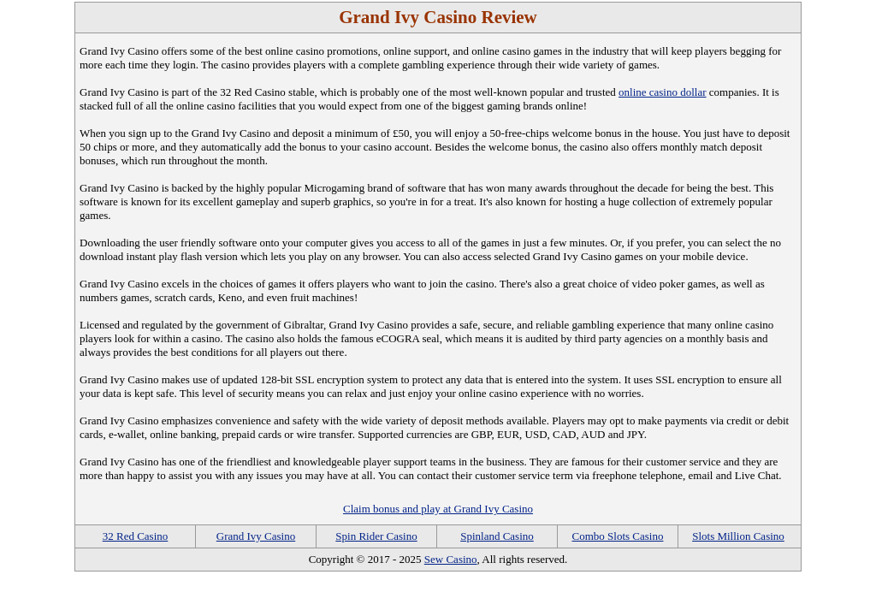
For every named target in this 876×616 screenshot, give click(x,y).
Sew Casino (450, 559)
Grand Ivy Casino (255, 536)
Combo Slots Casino (618, 536)
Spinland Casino (497, 536)
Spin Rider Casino (376, 536)
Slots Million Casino (738, 536)
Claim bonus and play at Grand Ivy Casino (438, 508)
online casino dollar (663, 92)
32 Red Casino (136, 536)
